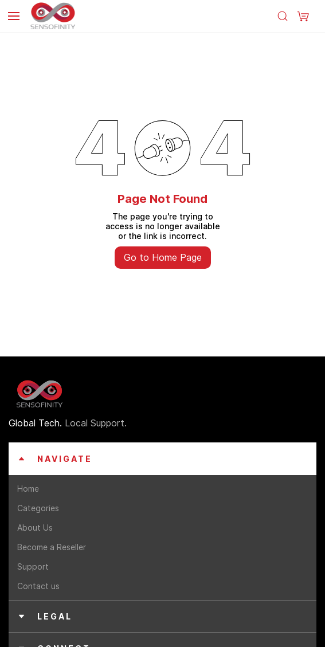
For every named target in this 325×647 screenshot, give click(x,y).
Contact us (38, 586)
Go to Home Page (163, 257)
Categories (38, 508)
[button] (303, 16)
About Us (35, 527)
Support (33, 566)
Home (28, 488)
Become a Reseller (51, 547)
